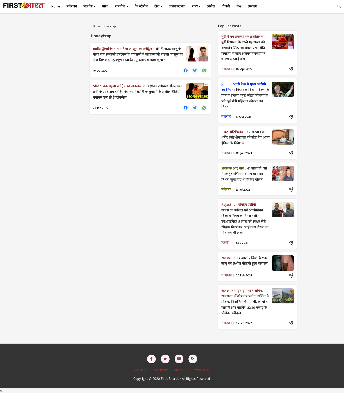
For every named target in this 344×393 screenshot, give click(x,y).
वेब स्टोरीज (141, 6)
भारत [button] (105, 6)
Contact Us (180, 369)
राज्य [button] (196, 6)
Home (55, 6)
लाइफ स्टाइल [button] (177, 6)
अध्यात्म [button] (252, 6)
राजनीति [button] (121, 6)
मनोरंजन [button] (71, 6)
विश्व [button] (238, 6)
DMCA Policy (160, 369)
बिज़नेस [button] (89, 6)
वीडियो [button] (226, 6)
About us (141, 369)
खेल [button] (158, 6)
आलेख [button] (211, 6)
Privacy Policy (200, 369)
